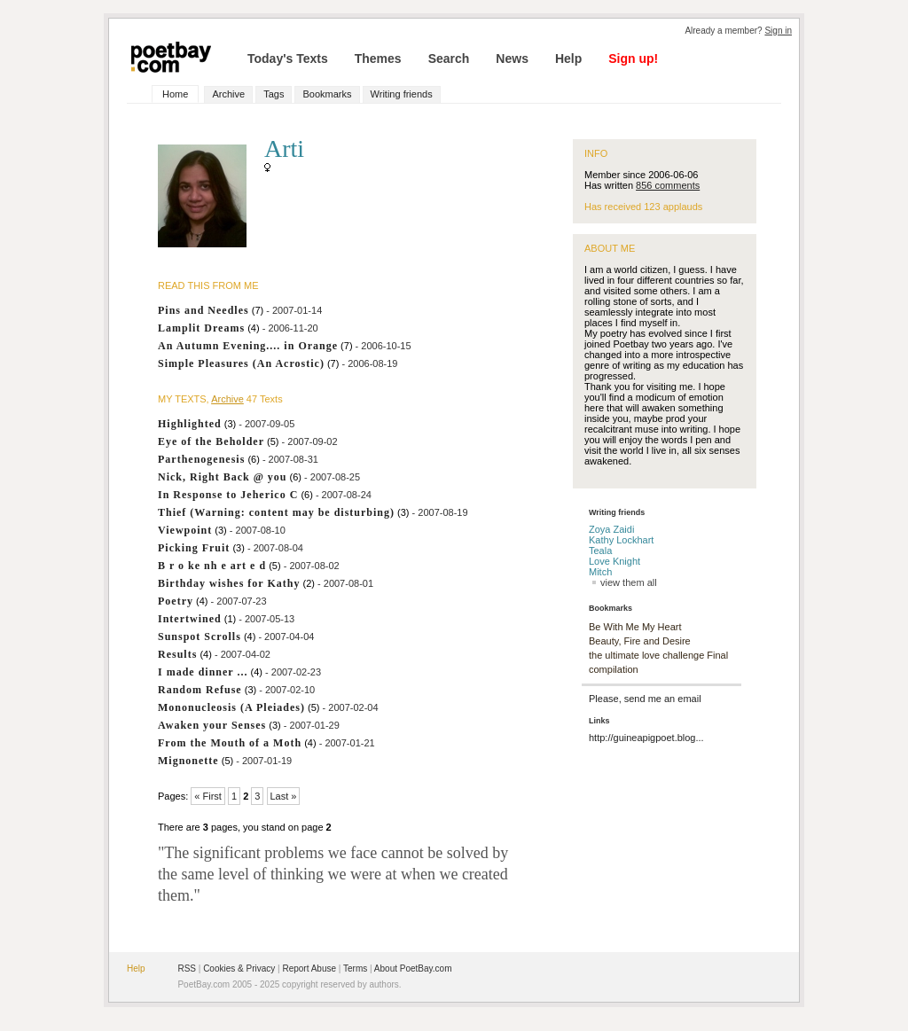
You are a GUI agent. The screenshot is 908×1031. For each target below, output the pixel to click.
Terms (355, 968)
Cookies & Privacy (239, 968)
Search (449, 58)
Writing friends (402, 94)
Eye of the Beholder (211, 441)
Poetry (175, 601)
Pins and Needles (203, 310)
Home (175, 94)
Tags (273, 94)
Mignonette (188, 760)
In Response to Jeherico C (228, 494)
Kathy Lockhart (621, 540)
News (512, 58)
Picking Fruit (194, 548)
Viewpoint (185, 530)
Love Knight (614, 561)
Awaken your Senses (212, 725)
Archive (228, 94)
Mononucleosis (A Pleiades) (231, 707)
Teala (600, 550)
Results (177, 654)
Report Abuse (309, 968)
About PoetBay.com (413, 968)
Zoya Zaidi (611, 529)
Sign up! (633, 58)
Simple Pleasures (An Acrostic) (241, 363)
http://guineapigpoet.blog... (646, 737)
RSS (186, 968)
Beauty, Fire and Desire (640, 641)
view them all (623, 582)
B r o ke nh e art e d (212, 565)
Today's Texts (287, 58)
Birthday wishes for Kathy (229, 583)
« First (208, 796)
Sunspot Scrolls (199, 636)
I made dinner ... (202, 672)
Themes (378, 58)
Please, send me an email (645, 698)
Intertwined (190, 619)
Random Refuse (200, 689)
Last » (283, 796)
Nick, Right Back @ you (222, 477)
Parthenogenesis (201, 459)
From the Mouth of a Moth (229, 743)
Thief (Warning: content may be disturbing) (276, 512)
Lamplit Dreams (201, 328)
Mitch (600, 571)
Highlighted (190, 424)
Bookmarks (326, 94)
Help (568, 58)
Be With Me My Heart (635, 626)
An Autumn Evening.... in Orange (248, 346)
